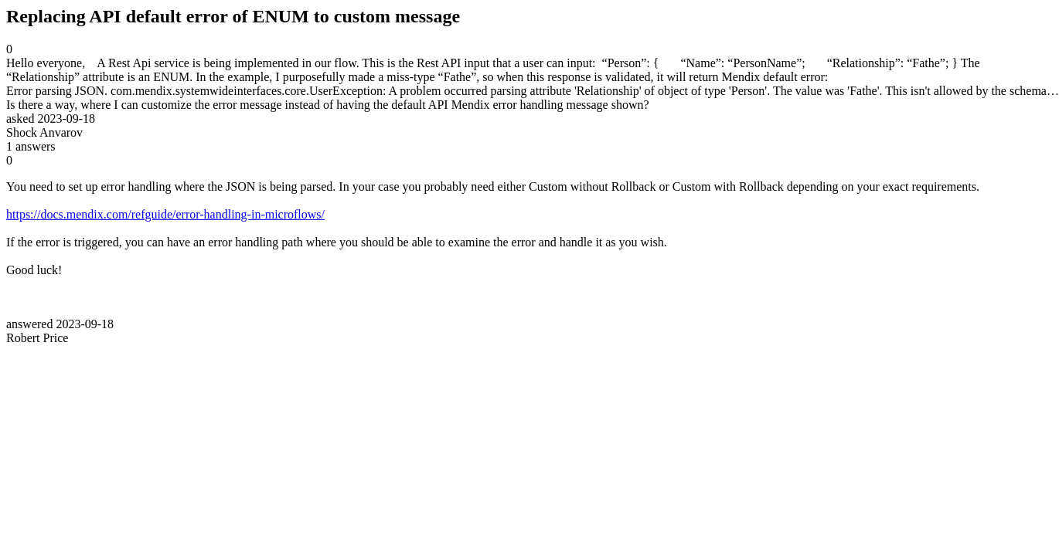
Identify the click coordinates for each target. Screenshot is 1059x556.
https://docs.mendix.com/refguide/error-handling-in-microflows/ (165, 214)
